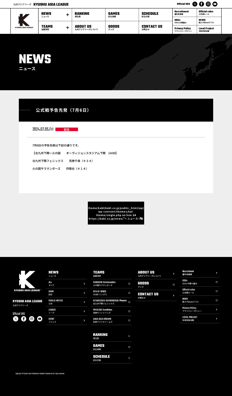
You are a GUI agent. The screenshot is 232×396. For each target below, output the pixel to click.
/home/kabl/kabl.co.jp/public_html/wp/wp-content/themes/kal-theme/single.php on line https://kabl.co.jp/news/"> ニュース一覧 (116, 213)
